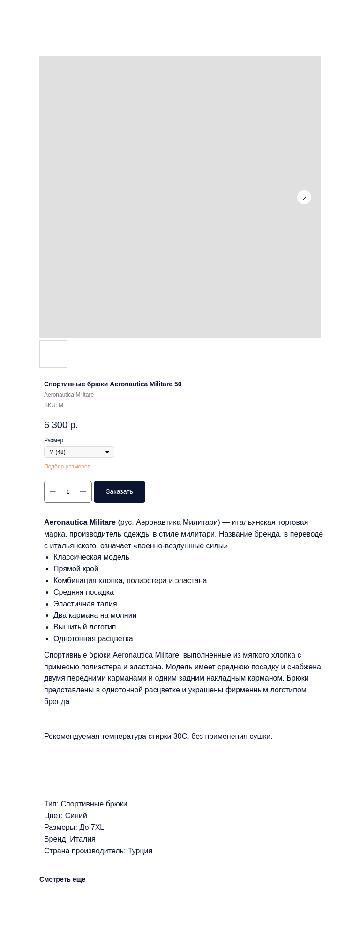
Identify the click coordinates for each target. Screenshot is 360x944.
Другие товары (35, 13)
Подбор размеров (67, 466)
